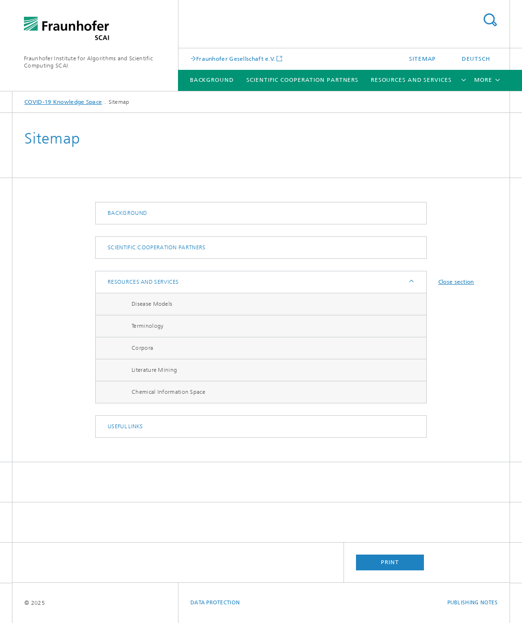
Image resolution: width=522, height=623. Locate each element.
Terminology (147, 326)
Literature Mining (154, 370)
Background (212, 80)
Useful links (125, 426)
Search (490, 20)
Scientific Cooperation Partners (302, 80)
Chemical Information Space (168, 392)
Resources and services (411, 80)
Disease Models (152, 303)
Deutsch (476, 59)
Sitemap (422, 59)
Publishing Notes (472, 603)
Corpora (142, 348)
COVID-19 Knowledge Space (63, 102)
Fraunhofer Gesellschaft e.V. (235, 59)
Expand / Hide (410, 282)
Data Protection (215, 603)
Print (390, 562)
